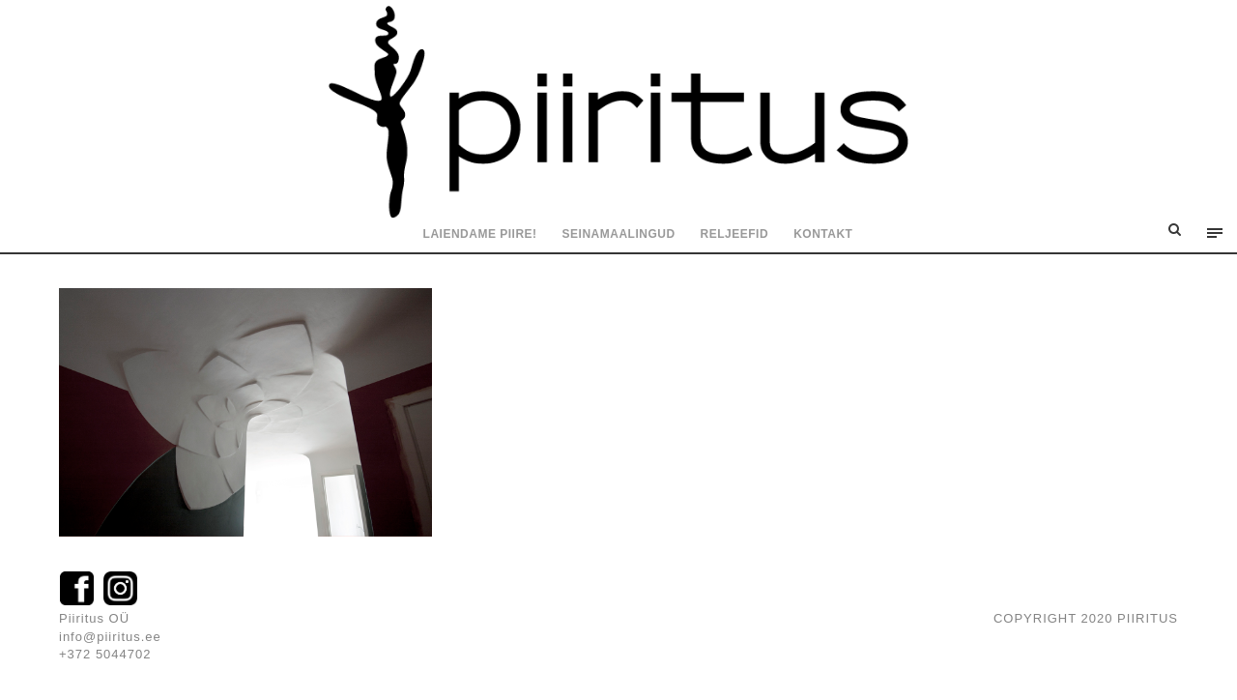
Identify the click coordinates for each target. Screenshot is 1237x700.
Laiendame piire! (480, 234)
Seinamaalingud (619, 234)
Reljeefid (735, 234)
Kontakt (822, 234)
